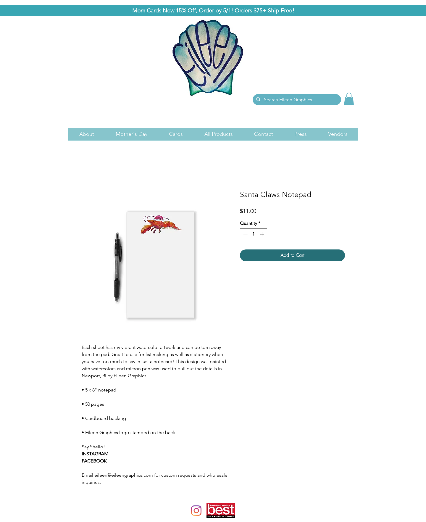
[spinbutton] (254, 234)
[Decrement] (245, 234)
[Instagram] (196, 510)
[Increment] (263, 234)
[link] (349, 99)
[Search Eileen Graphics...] (296, 99)
